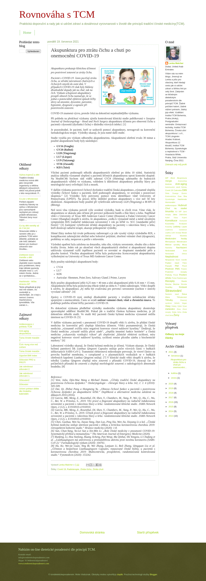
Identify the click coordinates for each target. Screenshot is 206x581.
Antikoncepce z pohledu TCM (26, 325)
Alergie (168, 181)
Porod (175, 275)
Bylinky (184, 187)
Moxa (184, 245)
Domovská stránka (92, 532)
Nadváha (168, 248)
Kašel (167, 218)
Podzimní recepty (176, 272)
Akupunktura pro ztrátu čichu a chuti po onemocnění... (179, 363)
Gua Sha (182, 196)
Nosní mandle (181, 260)
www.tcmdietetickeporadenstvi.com (33, 563)
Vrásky (174, 306)
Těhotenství (182, 297)
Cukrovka (177, 190)
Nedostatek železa (176, 254)
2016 (171, 402)
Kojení (184, 218)
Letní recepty (176, 233)
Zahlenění (170, 309)
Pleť (177, 266)
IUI (176, 212)
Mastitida (183, 236)
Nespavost (169, 260)
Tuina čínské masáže (29, 351)
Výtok (179, 306)
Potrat (174, 278)
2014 (171, 411)
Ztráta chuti (98, 469)
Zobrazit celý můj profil (176, 164)
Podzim (184, 269)
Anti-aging (181, 183)
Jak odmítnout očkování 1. (26, 374)
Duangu (175, 193)
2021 (171, 352)
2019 (171, 388)
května (174, 373)
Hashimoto (182, 199)
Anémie (168, 184)
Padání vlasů (172, 263)
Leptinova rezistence (176, 230)
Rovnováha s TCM (57, 14)
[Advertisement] (103, 503)
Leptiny (168, 233)
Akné (172, 178)
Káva (176, 218)
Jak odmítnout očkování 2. (26, 367)
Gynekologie (170, 199)
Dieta (167, 193)
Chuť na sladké (176, 208)
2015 (171, 406)
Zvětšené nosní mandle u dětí (26, 256)
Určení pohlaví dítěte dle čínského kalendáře (29, 391)
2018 (171, 393)
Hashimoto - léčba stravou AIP (28, 282)
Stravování (173, 290)
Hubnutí (182, 205)
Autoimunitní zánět (172, 187)
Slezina (176, 284)
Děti (184, 190)
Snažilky (168, 287)
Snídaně (183, 287)
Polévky (168, 275)
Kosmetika (169, 224)
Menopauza (170, 242)
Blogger (153, 574)
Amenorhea (182, 181)
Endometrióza (170, 196)
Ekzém (184, 193)
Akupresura (182, 178)
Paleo (184, 263)
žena (171, 315)
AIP (166, 178)
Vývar (184, 306)
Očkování (23, 384)
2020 (171, 383)
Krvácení (183, 224)
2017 (171, 397)
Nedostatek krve (176, 251)
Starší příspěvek (148, 532)
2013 (171, 416)
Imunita (169, 211)
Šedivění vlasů (172, 294)
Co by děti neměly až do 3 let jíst (29, 226)
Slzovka (184, 284)
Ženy (176, 315)
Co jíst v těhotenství (28, 199)
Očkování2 (24, 380)
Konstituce (171, 220)
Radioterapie (73, 469)
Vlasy (167, 306)
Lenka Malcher (176, 63)
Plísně (184, 266)
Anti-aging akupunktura (25, 332)
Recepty (170, 281)
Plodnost (169, 269)
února (174, 378)
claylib (120, 574)
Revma (168, 284)
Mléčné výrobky (172, 245)
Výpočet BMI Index (28, 355)
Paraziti (168, 266)
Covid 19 (61, 469)
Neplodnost (171, 256)
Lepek (184, 227)
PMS (177, 269)
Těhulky (169, 300)
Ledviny (176, 226)
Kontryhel (183, 221)
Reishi (184, 281)
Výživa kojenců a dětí (29, 175)
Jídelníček (183, 215)
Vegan (184, 303)
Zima (179, 309)
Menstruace (182, 242)
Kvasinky (168, 227)
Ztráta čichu (85, 469)
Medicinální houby (176, 238)
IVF (180, 212)
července (175, 355)
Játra (175, 215)
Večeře (177, 303)
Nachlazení (181, 247)
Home (27, 32)
